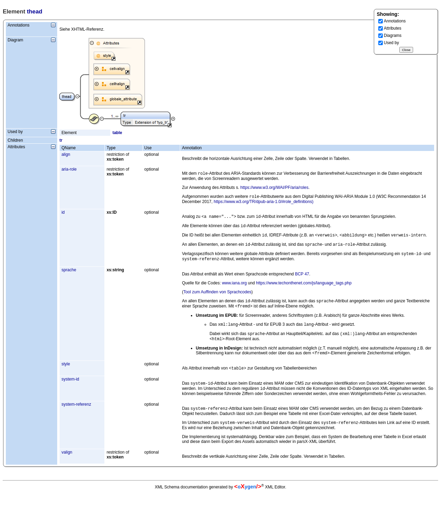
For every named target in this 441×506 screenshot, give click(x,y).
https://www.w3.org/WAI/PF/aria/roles (274, 188)
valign (66, 465)
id (62, 213)
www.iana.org (234, 288)
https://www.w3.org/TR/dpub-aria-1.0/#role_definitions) (263, 203)
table (117, 132)
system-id (70, 389)
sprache (68, 275)
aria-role (68, 169)
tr (60, 140)
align (65, 154)
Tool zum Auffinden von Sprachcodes (217, 297)
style (65, 373)
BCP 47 (302, 279)
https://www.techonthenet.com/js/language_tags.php (304, 288)
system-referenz (76, 416)
